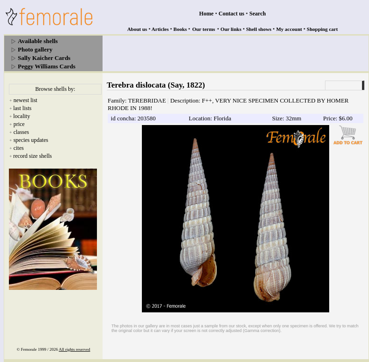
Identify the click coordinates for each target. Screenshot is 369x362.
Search (258, 13)
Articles (160, 29)
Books (180, 29)
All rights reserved (74, 349)
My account (289, 29)
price (19, 124)
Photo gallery (35, 49)
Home (206, 13)
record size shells (32, 156)
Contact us (231, 13)
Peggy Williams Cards (46, 66)
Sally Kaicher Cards (44, 57)
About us (137, 29)
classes (21, 132)
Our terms (203, 29)
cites (19, 148)
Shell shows (259, 29)
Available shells (38, 40)
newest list (25, 100)
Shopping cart (322, 29)
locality (21, 116)
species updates (31, 140)
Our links (231, 29)
